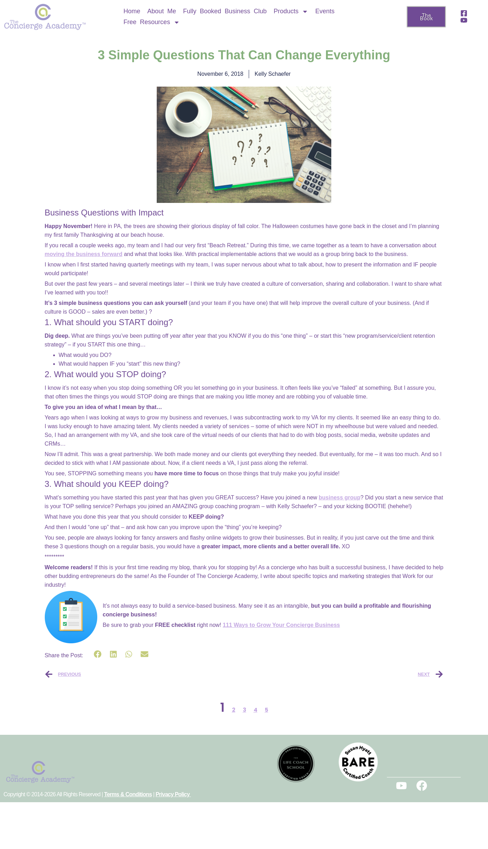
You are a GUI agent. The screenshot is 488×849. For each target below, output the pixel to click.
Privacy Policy (173, 794)
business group (339, 497)
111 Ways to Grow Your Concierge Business (281, 625)
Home (131, 11)
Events (324, 11)
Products (291, 11)
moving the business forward (83, 254)
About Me (161, 11)
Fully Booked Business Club (225, 11)
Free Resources (151, 22)
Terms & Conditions (128, 794)
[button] (98, 654)
